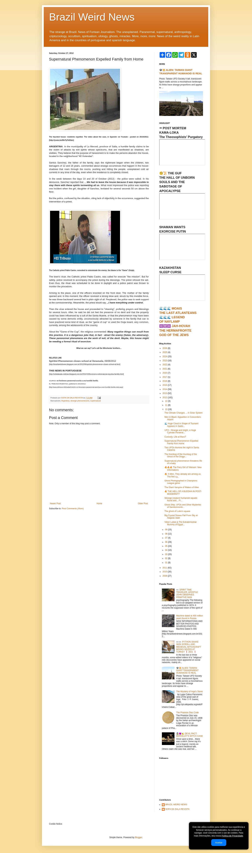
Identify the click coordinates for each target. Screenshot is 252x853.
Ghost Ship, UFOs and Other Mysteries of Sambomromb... (182, 505)
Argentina (65, 401)
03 (166, 554)
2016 (165, 381)
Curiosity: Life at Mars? (175, 437)
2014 (165, 389)
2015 (165, 385)
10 (166, 409)
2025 (165, 352)
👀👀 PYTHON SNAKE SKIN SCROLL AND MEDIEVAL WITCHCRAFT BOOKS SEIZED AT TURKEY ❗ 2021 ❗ (188, 647)
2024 (165, 356)
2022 (165, 364)
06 (166, 542)
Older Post (143, 503)
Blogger (138, 837)
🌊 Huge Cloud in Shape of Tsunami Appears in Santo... (181, 424)
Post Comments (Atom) (73, 508)
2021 (165, 369)
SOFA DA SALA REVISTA (177, 809)
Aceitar (218, 842)
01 (166, 562)
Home (99, 503)
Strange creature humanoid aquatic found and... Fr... (180, 499)
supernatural (95, 401)
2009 (165, 576)
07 (166, 538)
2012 (165, 397)
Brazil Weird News (92, 17)
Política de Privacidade (232, 836)
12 (166, 401)
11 (166, 405)
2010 (165, 571)
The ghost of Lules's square (177, 511)
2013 (165, 393)
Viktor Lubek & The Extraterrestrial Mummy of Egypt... (180, 523)
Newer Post (55, 503)
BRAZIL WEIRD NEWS (176, 804)
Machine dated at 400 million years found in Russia (189, 616)
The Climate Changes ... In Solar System (183, 413)
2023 (165, 360)
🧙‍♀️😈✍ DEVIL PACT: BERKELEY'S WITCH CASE (189, 734)
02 (166, 558)
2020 (165, 373)
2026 (165, 348)
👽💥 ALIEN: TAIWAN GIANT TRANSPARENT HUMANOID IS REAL (187, 670)
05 (166, 546)
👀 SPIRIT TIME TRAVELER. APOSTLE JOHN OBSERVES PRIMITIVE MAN (187, 594)
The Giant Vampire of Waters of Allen (181, 487)
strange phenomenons (80, 401)
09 (166, 529)
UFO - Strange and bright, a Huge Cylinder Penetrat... (180, 431)
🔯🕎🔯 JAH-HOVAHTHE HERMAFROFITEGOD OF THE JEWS (175, 330)
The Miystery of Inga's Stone (189, 691)
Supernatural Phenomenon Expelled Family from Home (181, 442)
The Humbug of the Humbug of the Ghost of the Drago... (180, 455)
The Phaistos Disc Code (187, 712)
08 (166, 534)
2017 (165, 377)
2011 (165, 567)
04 (166, 550)
